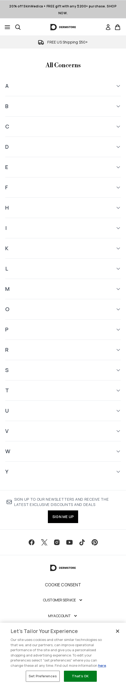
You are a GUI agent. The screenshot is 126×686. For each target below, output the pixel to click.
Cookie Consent (63, 585)
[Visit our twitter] (44, 542)
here (102, 665)
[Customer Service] (63, 600)
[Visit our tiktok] (82, 542)
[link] (108, 27)
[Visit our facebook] (31, 542)
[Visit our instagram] (57, 542)
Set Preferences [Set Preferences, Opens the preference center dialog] (43, 676)
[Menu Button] (7, 27)
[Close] (117, 631)
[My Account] (63, 616)
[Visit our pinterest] (94, 542)
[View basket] (117, 27)
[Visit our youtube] (69, 542)
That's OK (80, 676)
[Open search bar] (18, 27)
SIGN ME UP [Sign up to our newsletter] (63, 516)
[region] (63, 654)
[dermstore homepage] (63, 27)
